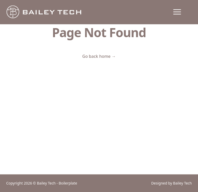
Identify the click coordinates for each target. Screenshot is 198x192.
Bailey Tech (182, 183)
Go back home (99, 56)
